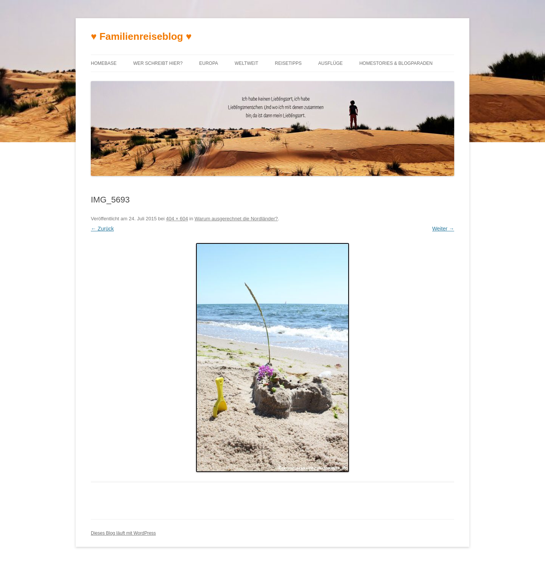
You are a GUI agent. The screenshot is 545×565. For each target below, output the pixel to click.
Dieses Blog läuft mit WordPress (123, 533)
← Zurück (102, 229)
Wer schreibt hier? (157, 63)
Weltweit (246, 63)
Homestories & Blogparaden (396, 63)
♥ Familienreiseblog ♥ (141, 36)
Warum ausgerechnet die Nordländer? (236, 218)
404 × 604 (177, 218)
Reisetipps (288, 63)
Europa (208, 63)
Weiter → (443, 229)
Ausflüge (330, 63)
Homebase (104, 63)
